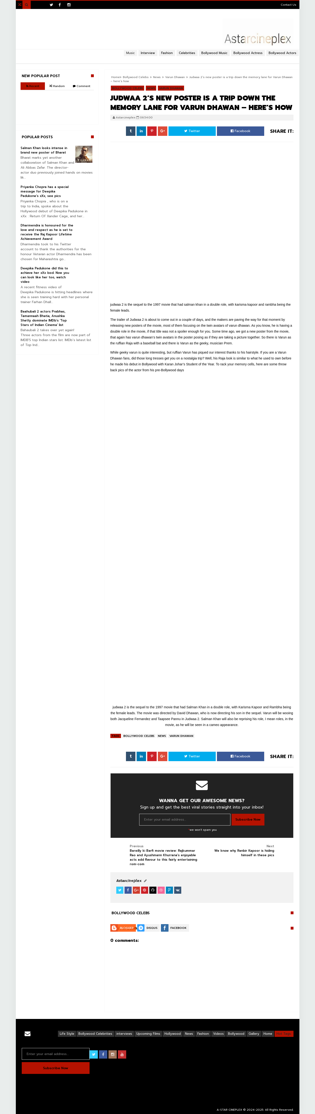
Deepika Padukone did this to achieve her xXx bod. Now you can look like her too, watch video (45, 275)
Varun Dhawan (181, 736)
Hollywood (172, 1033)
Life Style (67, 1033)
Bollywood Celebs (138, 736)
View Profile (127, 881)
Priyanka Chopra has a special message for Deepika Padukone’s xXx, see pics (45, 191)
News (162, 736)
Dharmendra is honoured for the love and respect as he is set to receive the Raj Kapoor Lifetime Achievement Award (47, 232)
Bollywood (236, 1033)
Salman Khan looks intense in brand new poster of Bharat (44, 150)
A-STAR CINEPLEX (229, 1110)
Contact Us (288, 5)
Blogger (127, 928)
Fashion (203, 1033)
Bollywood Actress (248, 53)
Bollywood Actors (282, 53)
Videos (218, 1033)
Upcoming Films (148, 1033)
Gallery (254, 1033)
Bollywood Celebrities (95, 1033)
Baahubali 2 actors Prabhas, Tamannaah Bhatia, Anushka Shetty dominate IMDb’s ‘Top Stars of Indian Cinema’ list (44, 318)
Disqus (152, 928)
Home (267, 1033)
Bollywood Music (214, 53)
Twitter (192, 131)
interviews (124, 1033)
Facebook (240, 131)
